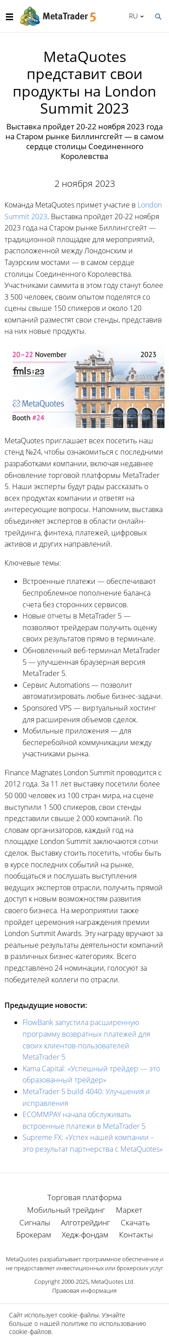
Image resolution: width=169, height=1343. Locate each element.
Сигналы (34, 1222)
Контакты (136, 1234)
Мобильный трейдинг (66, 1210)
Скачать (135, 1222)
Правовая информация (84, 1290)
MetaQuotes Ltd (112, 1281)
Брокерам (33, 1234)
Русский (132, 15)
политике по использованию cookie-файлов (77, 1327)
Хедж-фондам (85, 1234)
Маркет (129, 1210)
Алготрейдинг (85, 1222)
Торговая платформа (84, 1197)
